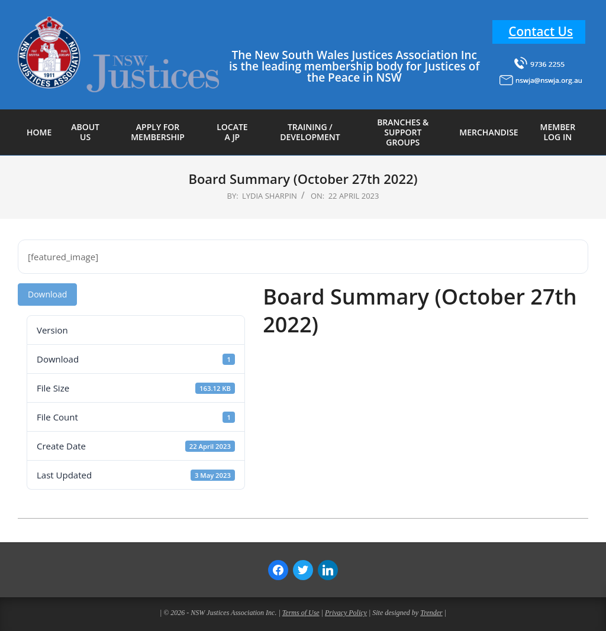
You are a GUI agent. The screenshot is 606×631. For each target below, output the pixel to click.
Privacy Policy (346, 613)
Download (47, 294)
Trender (431, 613)
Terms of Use (301, 613)
